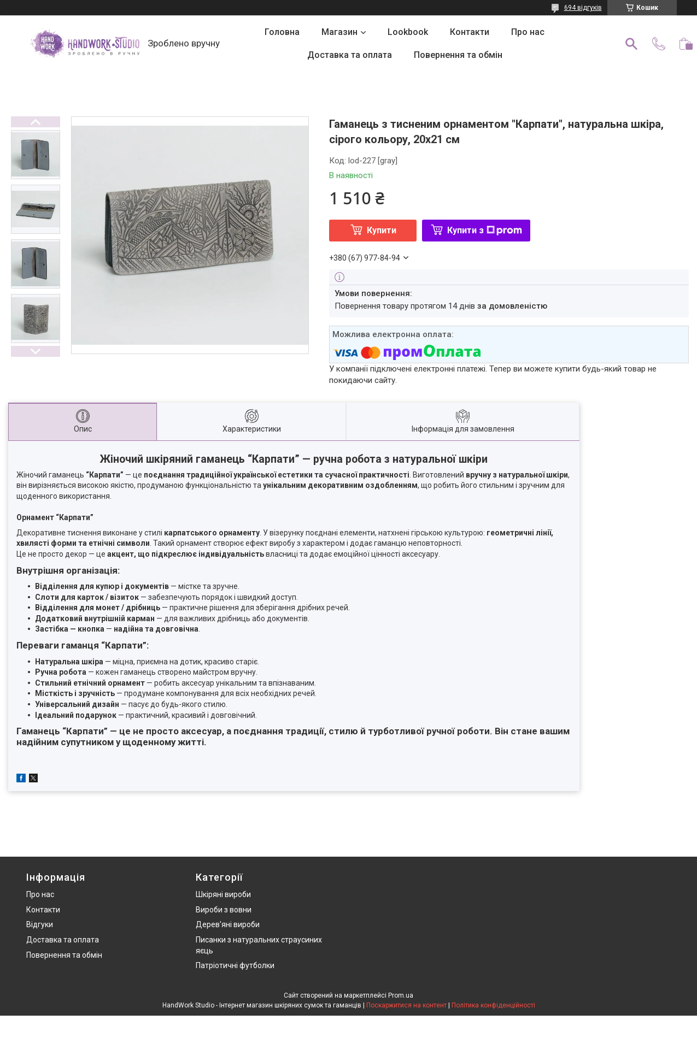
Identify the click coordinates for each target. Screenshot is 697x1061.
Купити (381, 230)
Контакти (469, 32)
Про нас (527, 32)
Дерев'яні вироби (228, 924)
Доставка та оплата (349, 55)
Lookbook (408, 32)
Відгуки (39, 924)
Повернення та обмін (458, 55)
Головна (282, 32)
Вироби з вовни (223, 909)
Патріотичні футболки (235, 965)
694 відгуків (583, 7)
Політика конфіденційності (493, 1005)
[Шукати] (631, 44)
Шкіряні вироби (223, 894)
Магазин (339, 32)
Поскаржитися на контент (406, 1005)
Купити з (484, 230)
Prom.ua (400, 995)
